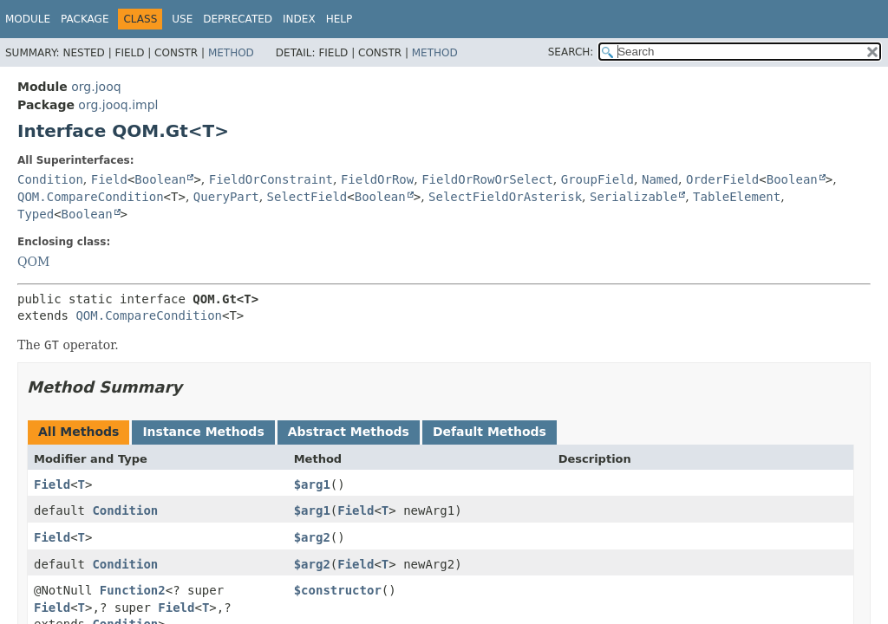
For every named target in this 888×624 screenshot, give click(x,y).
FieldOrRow (377, 179)
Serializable (633, 197)
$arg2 (312, 537)
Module (27, 19)
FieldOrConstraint (271, 179)
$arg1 (312, 484)
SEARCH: (571, 52)
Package (84, 19)
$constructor (338, 590)
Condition (50, 179)
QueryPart (226, 197)
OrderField (722, 179)
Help (339, 19)
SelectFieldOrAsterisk (505, 197)
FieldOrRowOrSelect (487, 179)
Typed (35, 214)
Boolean (160, 179)
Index (299, 19)
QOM (33, 262)
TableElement (736, 197)
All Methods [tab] (78, 432)
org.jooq (96, 87)
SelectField (307, 197)
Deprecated (237, 19)
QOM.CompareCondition (90, 197)
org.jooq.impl (118, 105)
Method (231, 53)
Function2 (133, 590)
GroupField (597, 179)
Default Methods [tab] (489, 432)
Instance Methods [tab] (203, 432)
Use (182, 19)
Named (660, 179)
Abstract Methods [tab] (348, 432)
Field (109, 179)
